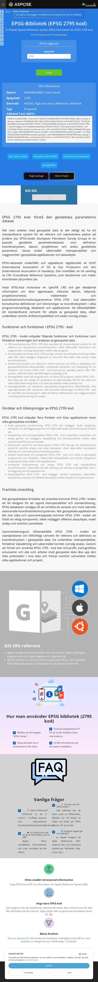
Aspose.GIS (23, 938)
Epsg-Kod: (49, 51)
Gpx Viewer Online (18, 156)
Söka (49, 72)
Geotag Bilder (49, 165)
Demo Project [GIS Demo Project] (61, 175)
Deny (69, 973)
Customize (28, 973)
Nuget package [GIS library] (36, 175)
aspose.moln (61, 34)
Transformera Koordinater (76, 156)
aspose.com (44, 34)
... (49, 197)
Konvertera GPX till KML (45, 156)
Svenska (89, 4)
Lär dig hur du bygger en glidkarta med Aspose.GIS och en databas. (49, 14)
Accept (49, 966)
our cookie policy (31, 960)
